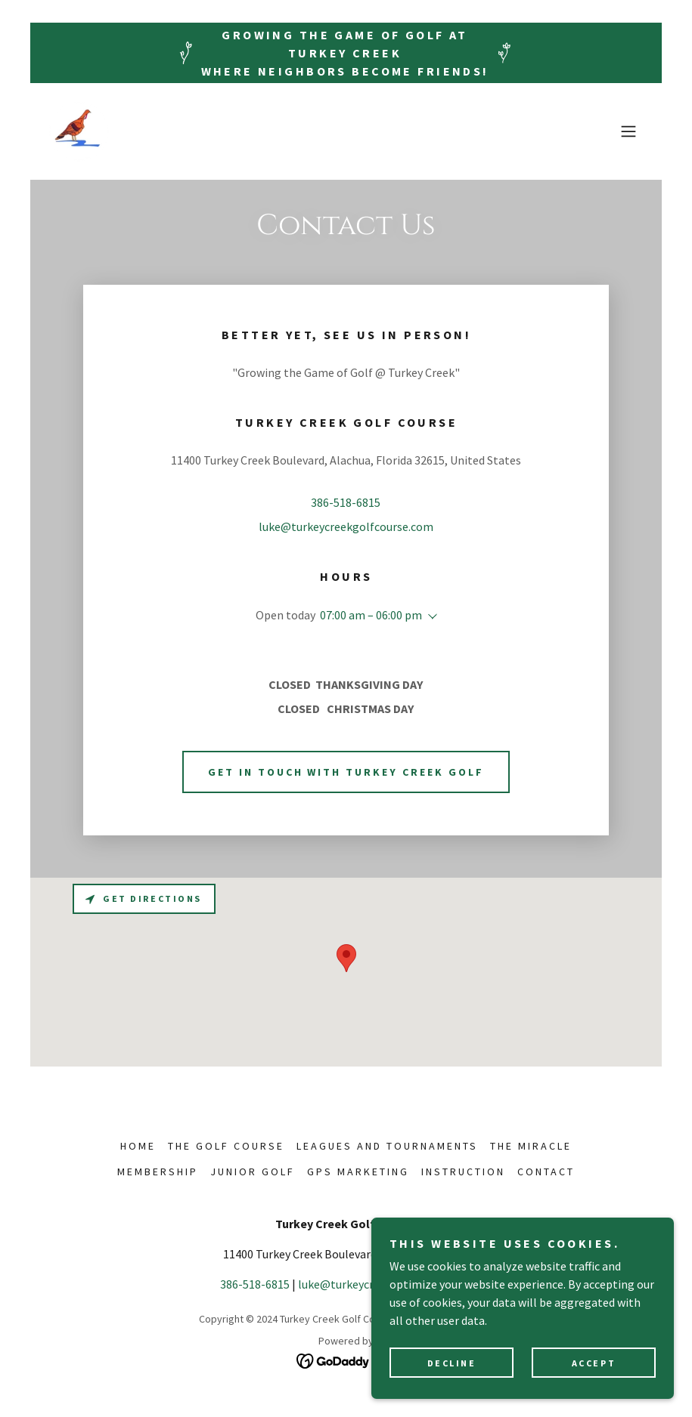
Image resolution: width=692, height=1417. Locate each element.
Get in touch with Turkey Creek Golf (346, 772)
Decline (451, 1363)
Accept (594, 1363)
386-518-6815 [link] (345, 502)
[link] (78, 131)
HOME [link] (138, 1146)
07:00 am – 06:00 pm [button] (371, 614)
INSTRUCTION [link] (463, 1171)
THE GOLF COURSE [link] (226, 1146)
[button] (628, 131)
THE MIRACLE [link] (531, 1146)
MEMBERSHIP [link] (157, 1171)
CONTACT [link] (546, 1171)
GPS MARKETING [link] (358, 1171)
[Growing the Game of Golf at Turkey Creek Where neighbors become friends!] (346, 53)
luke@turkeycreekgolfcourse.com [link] (346, 526)
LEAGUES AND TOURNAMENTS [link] (387, 1146)
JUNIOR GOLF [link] (252, 1171)
